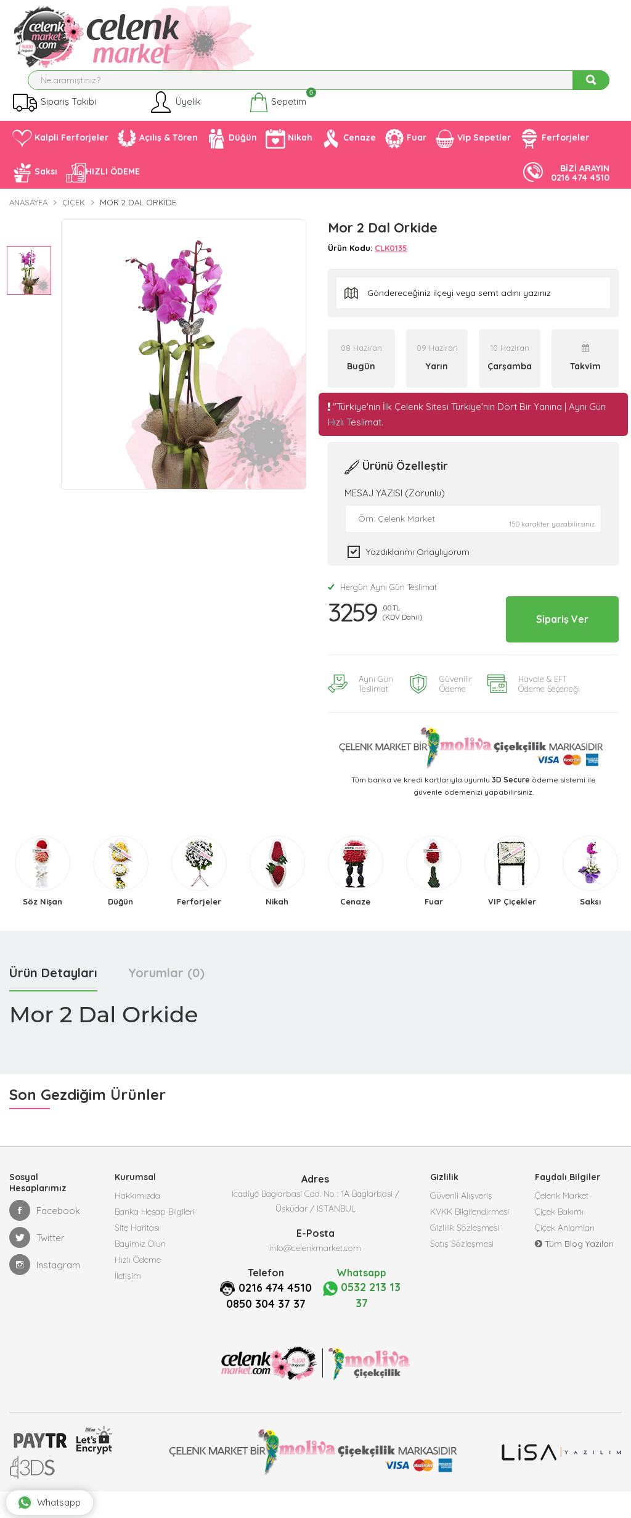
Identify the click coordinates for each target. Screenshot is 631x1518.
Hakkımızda (137, 1223)
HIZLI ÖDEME (103, 182)
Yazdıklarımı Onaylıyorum (418, 561)
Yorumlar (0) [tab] (166, 999)
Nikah (289, 148)
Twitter (37, 1263)
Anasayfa (28, 212)
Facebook (44, 1236)
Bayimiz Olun (140, 1278)
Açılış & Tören (157, 148)
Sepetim (277, 112)
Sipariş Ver (550, 636)
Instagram (44, 1291)
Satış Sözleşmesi (462, 1278)
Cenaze (348, 148)
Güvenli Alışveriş (461, 1223)
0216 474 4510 (266, 1330)
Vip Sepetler (473, 148)
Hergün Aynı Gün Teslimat (382, 596)
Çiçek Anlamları (565, 1260)
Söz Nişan (42, 928)
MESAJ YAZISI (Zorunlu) (394, 502)
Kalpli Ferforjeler (60, 148)
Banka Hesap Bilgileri (155, 1241)
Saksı (34, 182)
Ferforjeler (554, 148)
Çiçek (73, 212)
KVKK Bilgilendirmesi (469, 1241)
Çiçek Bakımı (559, 1241)
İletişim (128, 1315)
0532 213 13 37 (361, 1322)
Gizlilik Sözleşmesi (464, 1260)
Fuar (405, 148)
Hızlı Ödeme (138, 1297)
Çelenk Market (561, 1223)
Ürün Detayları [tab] (53, 999)
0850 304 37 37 (265, 1344)
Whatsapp (61, 1490)
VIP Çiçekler (512, 928)
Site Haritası (137, 1260)
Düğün (231, 148)
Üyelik (175, 112)
